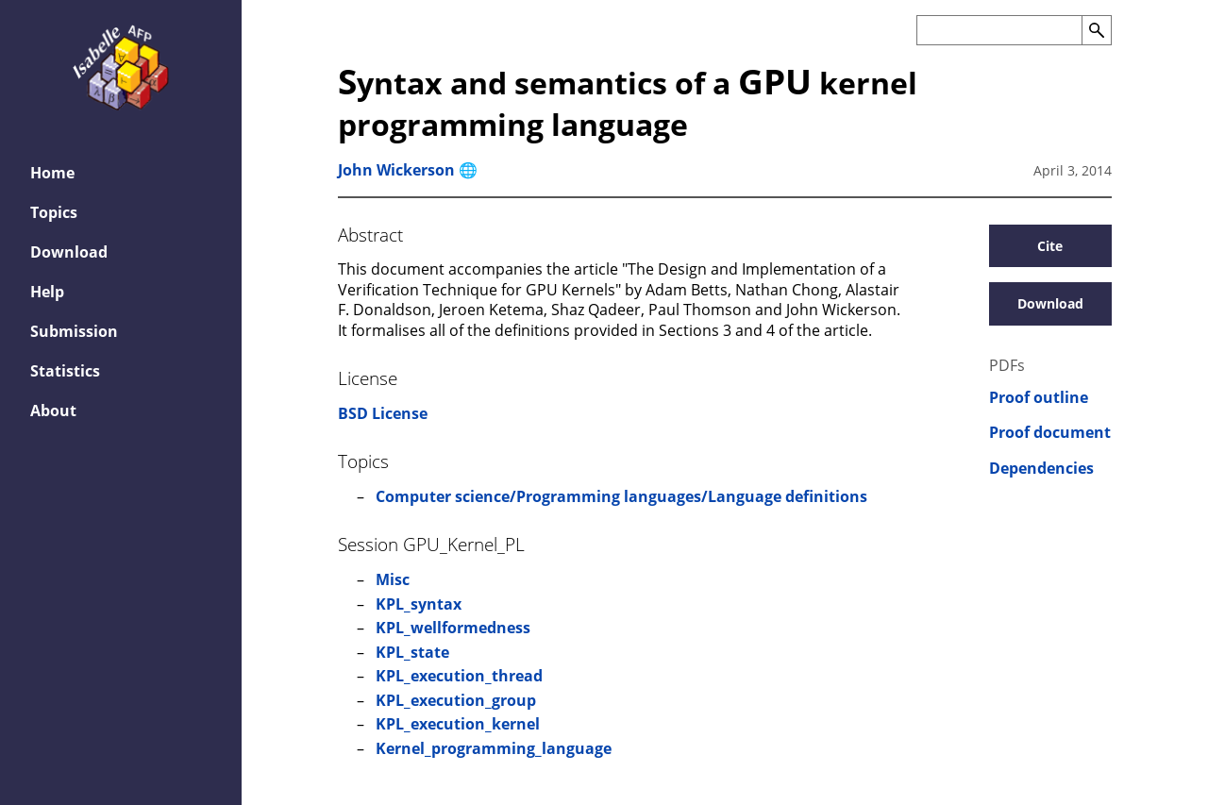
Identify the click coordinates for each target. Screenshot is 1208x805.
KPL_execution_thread (459, 675)
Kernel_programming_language (494, 748)
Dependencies (1041, 468)
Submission (74, 331)
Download (69, 252)
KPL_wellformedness (453, 627)
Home (52, 172)
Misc (393, 579)
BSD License (383, 413)
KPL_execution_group (456, 700)
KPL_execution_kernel (458, 723)
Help (47, 291)
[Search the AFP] (999, 30)
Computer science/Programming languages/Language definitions (621, 496)
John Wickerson (396, 169)
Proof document (1050, 433)
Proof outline (1038, 398)
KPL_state (412, 652)
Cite (1050, 246)
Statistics (65, 371)
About (53, 410)
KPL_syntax (418, 604)
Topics (53, 212)
